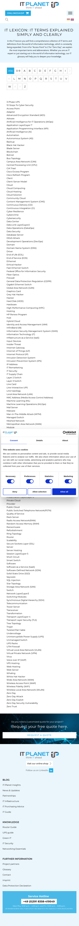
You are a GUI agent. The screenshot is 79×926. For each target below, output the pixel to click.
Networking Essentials (14, 849)
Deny (14, 492)
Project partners (11, 864)
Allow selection (39, 492)
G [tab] (55, 70)
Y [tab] (20, 86)
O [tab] (30, 78)
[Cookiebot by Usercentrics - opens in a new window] (64, 433)
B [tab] (30, 70)
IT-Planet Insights (12, 785)
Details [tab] (39, 440)
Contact (7, 875)
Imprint (6, 880)
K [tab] (9, 78)
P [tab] (35, 78)
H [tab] (61, 70)
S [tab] (51, 78)
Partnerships (9, 796)
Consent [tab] (14, 440)
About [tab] (65, 440)
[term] (13, 102)
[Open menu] (70, 13)
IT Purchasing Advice (13, 806)
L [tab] (14, 78)
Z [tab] (25, 86)
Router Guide (10, 827)
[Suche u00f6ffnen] (7, 19)
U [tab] (61, 78)
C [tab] (35, 70)
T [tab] (56, 78)
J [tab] (69, 70)
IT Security (8, 843)
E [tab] (45, 70)
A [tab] (24, 70)
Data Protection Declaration (17, 885)
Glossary (7, 869)
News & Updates (11, 790)
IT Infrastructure (11, 801)
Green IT (7, 838)
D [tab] (40, 70)
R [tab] (46, 78)
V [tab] (66, 78)
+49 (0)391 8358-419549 (39, 901)
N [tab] (25, 78)
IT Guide (7, 812)
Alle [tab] (10, 70)
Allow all (64, 492)
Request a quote (39, 735)
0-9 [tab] (18, 70)
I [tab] (65, 70)
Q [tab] (41, 78)
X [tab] (15, 86)
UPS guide (8, 832)
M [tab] (19, 78)
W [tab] (9, 86)
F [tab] (50, 70)
